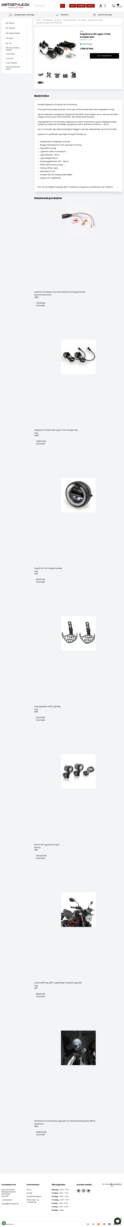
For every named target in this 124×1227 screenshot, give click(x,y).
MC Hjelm (9, 38)
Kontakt (29, 1193)
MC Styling (10, 23)
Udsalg (90, 6)
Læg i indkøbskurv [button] (104, 56)
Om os (29, 1190)
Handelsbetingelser (34, 1196)
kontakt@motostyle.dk (10, 1204)
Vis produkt (40, 305)
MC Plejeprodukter (13, 33)
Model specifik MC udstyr (13, 68)
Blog (72, 6)
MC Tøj (8, 43)
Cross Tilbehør (11, 63)
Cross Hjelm (10, 54)
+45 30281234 (7, 1200)
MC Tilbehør (10, 28)
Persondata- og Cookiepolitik (33, 1201)
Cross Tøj (9, 58)
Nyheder (81, 6)
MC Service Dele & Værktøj (13, 49)
